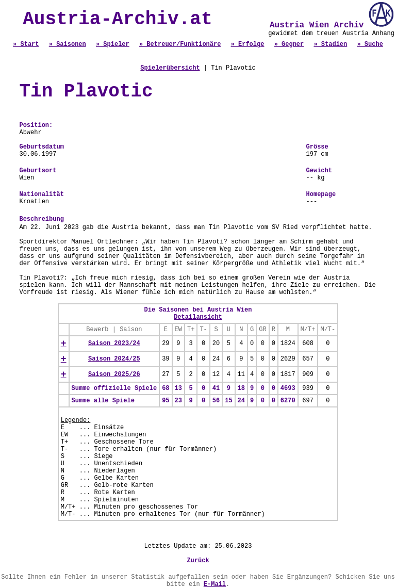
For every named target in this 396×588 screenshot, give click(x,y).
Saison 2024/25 (114, 359)
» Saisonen (67, 44)
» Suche (370, 44)
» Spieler (112, 44)
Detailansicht (198, 317)
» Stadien (330, 44)
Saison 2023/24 (114, 343)
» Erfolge (248, 44)
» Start (26, 44)
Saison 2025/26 (114, 374)
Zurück (198, 560)
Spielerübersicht (170, 68)
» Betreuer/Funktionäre (180, 44)
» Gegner (289, 44)
